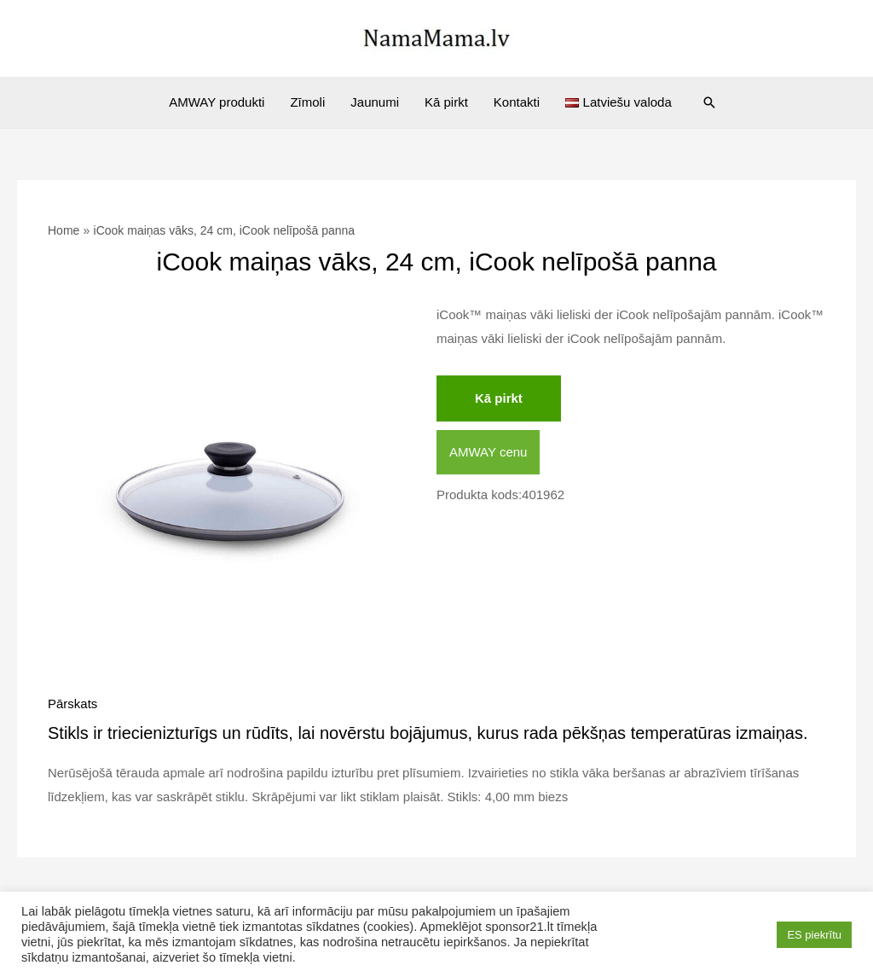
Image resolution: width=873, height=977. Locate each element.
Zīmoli (307, 102)
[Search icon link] (709, 102)
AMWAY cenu (488, 452)
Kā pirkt (446, 102)
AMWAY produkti (216, 102)
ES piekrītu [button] (814, 934)
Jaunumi (374, 102)
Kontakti (517, 102)
